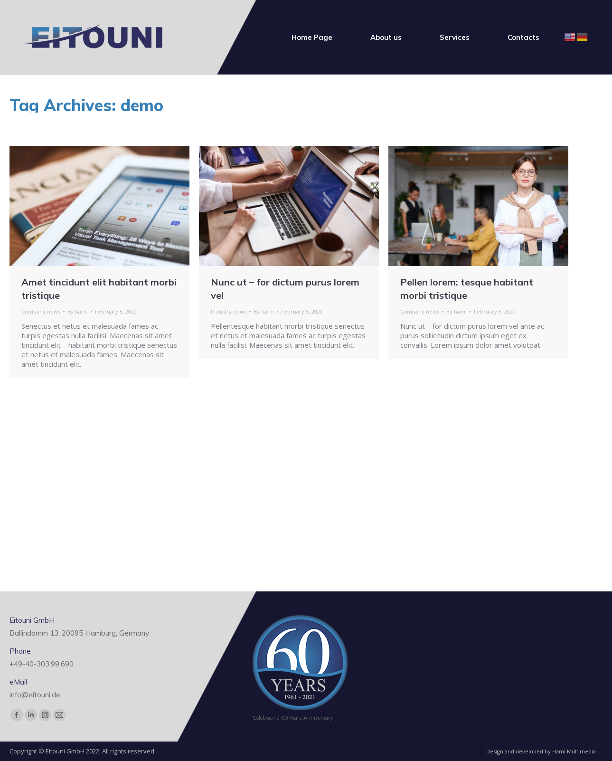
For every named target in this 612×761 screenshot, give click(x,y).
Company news (40, 311)
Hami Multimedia (574, 751)
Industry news (228, 311)
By (77, 311)
